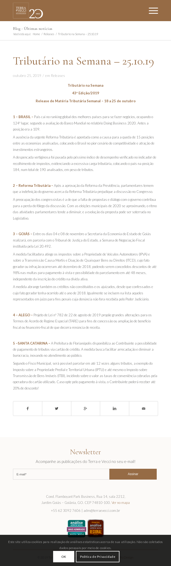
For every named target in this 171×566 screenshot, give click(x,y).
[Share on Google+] (85, 408)
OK (63, 557)
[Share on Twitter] (56, 408)
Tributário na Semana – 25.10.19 (83, 61)
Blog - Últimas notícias (32, 28)
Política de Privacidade (97, 557)
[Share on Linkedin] (114, 408)
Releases (49, 34)
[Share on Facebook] (27, 408)
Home (36, 34)
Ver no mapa (121, 502)
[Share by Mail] (143, 408)
